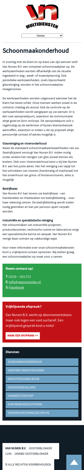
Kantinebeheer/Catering (25, 404)
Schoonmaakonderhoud (25, 362)
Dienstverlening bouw (23, 379)
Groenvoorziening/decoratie (28, 413)
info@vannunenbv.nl (25, 282)
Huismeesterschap (20, 396)
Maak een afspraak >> (22, 336)
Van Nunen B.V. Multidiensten (42, 16)
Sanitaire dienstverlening (26, 370)
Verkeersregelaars (22, 388)
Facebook (16, 287)
